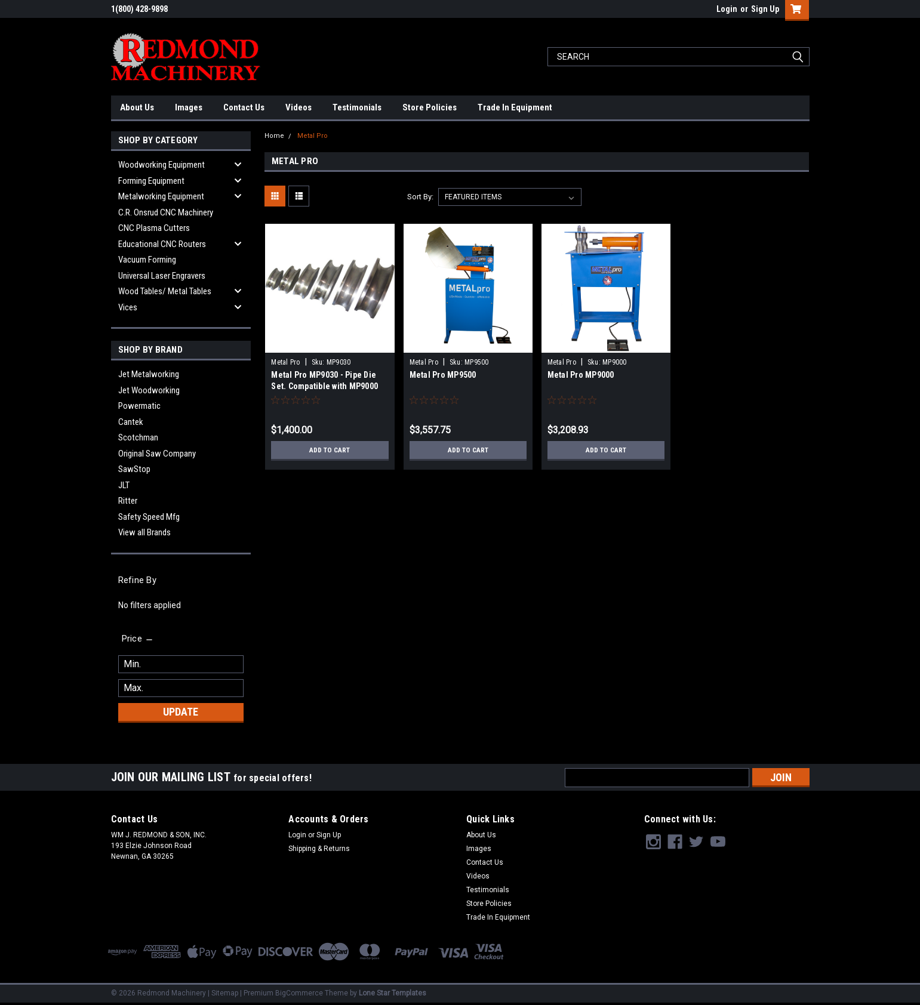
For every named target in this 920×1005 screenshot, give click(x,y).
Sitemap (224, 993)
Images (188, 107)
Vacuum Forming (147, 259)
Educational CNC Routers (162, 244)
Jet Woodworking (149, 390)
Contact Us (243, 107)
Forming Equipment (151, 180)
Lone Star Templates (392, 993)
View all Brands (144, 532)
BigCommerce (299, 993)
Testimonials (357, 107)
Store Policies (429, 107)
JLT (124, 485)
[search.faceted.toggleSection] (138, 638)
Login (726, 9)
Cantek (130, 422)
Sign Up (765, 9)
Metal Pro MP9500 (443, 375)
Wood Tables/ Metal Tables (164, 291)
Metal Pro (312, 136)
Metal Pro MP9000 (580, 375)
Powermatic (139, 405)
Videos (298, 107)
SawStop (134, 469)
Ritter (127, 500)
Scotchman (138, 437)
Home (274, 136)
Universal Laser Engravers (161, 275)
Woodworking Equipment (161, 164)
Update (180, 711)
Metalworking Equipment (161, 196)
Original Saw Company (157, 453)
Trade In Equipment (515, 107)
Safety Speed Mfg (149, 516)
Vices (127, 307)
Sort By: (420, 196)
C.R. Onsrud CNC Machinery (165, 212)
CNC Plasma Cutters (154, 228)
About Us (137, 107)
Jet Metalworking (148, 374)
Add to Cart (329, 450)
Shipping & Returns (319, 848)
